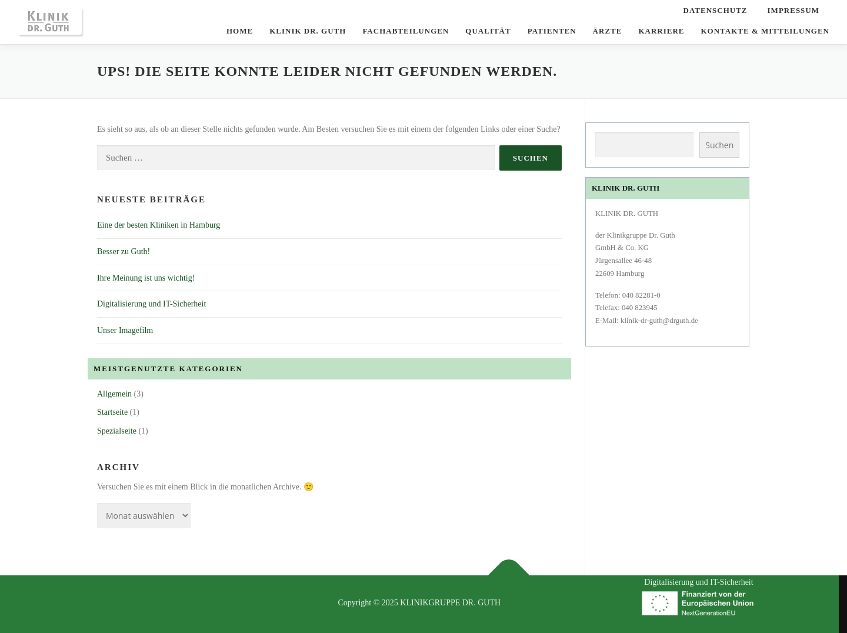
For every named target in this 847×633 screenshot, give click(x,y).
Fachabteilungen (405, 30)
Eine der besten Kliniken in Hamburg (158, 225)
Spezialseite (116, 431)
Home (239, 30)
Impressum (793, 10)
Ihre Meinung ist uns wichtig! (146, 278)
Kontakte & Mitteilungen (765, 30)
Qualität (488, 30)
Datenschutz (715, 10)
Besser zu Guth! (123, 251)
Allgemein (114, 393)
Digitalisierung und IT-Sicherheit (151, 303)
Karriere (661, 30)
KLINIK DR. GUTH (307, 30)
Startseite (112, 412)
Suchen (719, 145)
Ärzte (607, 30)
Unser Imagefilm (125, 330)
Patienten (552, 30)
